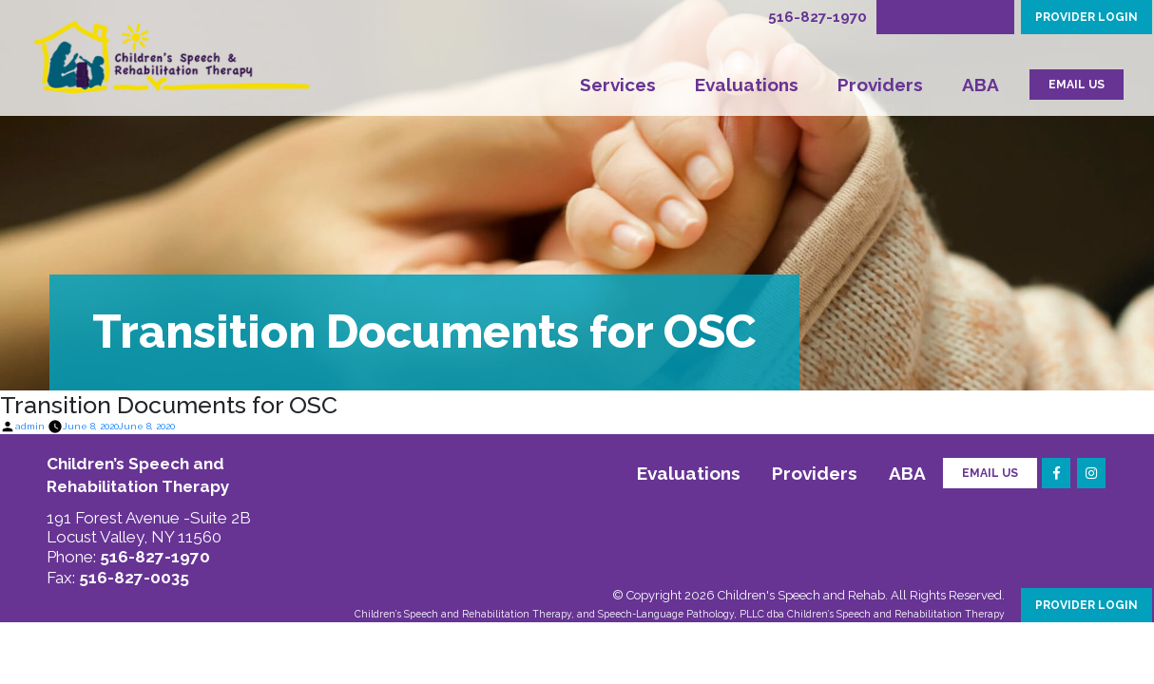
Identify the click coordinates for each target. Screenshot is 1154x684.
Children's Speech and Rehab (801, 595)
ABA (980, 84)
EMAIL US (1076, 84)
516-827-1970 (817, 17)
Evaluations (746, 84)
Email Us (990, 473)
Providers (880, 84)
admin (30, 426)
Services (618, 84)
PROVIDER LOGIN (1086, 17)
